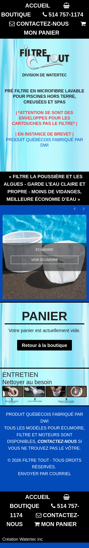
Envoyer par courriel (44, 473)
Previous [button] (74, 208)
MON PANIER (41, 32)
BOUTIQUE (16, 14)
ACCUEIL (37, 5)
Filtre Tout (35, 460)
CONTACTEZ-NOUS (42, 24)
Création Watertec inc (22, 539)
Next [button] (83, 208)
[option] (44, 256)
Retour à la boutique (44, 345)
